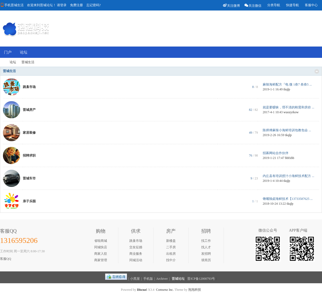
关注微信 (252, 5)
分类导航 (273, 5)
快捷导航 (292, 5)
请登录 (62, 5)
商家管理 (100, 260)
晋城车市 (29, 178)
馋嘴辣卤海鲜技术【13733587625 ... (288, 199)
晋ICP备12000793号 (201, 279)
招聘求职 (29, 155)
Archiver (162, 279)
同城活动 (135, 260)
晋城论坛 (178, 279)
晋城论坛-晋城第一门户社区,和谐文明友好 (2, 62)
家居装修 (29, 132)
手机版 (148, 279)
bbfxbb (289, 158)
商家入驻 (100, 254)
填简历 (206, 260)
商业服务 (135, 254)
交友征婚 (135, 247)
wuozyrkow (291, 112)
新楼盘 (171, 241)
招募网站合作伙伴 (275, 153)
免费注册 (76, 5)
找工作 (206, 241)
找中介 (171, 260)
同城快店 (100, 247)
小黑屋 (135, 279)
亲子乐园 (29, 201)
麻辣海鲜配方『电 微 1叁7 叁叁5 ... (287, 84)
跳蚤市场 (29, 87)
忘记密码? (93, 5)
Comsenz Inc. (165, 290)
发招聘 (206, 254)
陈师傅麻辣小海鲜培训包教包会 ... (287, 130)
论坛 (23, 52)
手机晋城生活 (14, 5)
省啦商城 (100, 241)
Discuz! (142, 290)
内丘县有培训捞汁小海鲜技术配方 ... (288, 176)
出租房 (171, 254)
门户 (8, 52)
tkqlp (286, 89)
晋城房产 (29, 110)
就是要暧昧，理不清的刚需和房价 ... (288, 107)
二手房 (171, 247)
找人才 (206, 247)
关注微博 (231, 5)
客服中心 (311, 5)
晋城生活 (9, 71)
